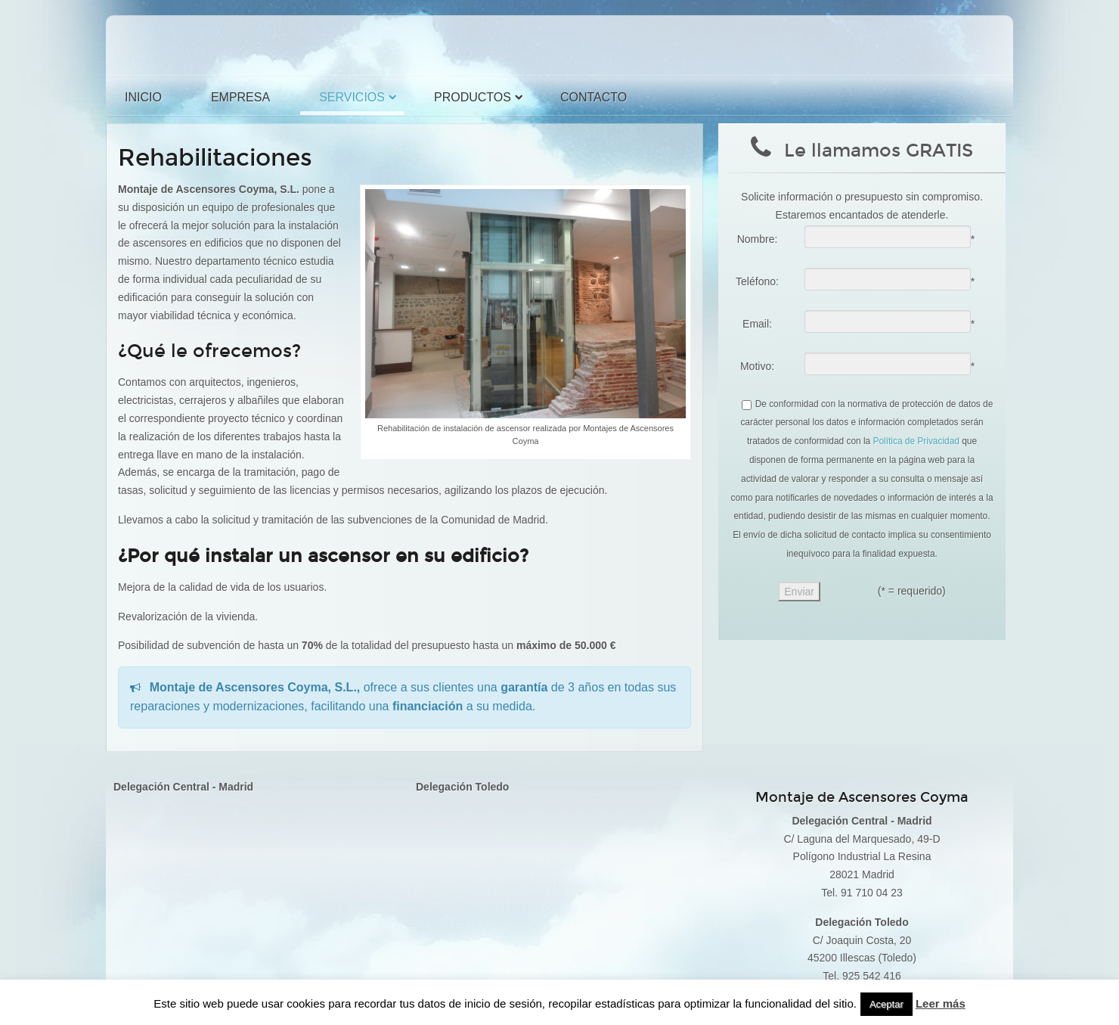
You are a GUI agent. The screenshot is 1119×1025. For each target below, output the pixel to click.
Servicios (352, 97)
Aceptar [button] (886, 1004)
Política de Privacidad (916, 441)
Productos (472, 97)
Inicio (143, 97)
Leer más (941, 1003)
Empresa (240, 97)
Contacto (593, 97)
